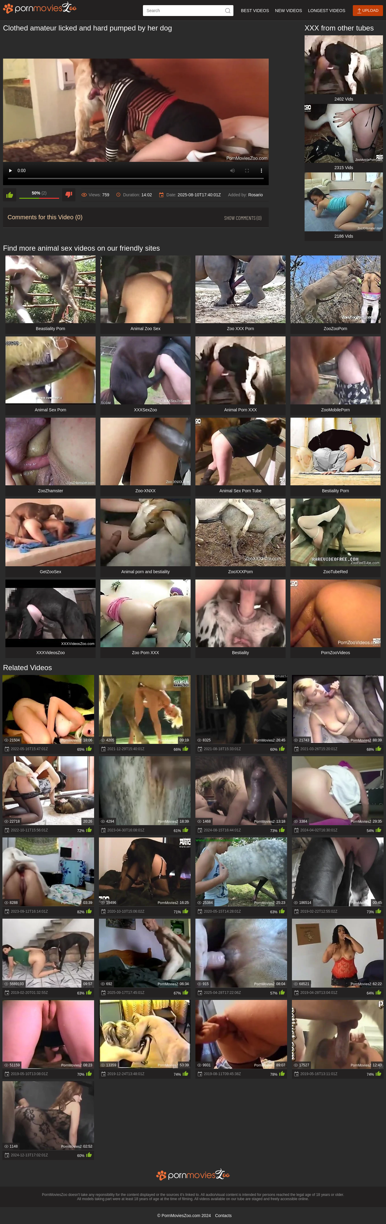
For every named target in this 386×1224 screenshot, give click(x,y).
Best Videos (255, 10)
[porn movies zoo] (40, 8)
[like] (9, 194)
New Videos (288, 10)
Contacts (223, 1215)
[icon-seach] (228, 10)
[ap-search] (188, 10)
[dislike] (68, 194)
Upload (367, 10)
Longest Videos (326, 10)
